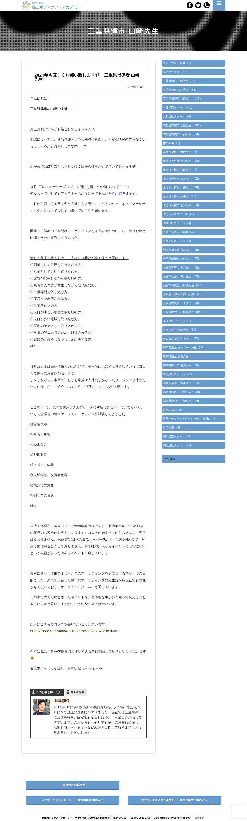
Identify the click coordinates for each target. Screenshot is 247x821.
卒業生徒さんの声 (174, 241)
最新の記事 (77, 692)
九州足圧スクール (174, 116)
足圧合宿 (168, 427)
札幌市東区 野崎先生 (175, 330)
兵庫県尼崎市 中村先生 (177, 152)
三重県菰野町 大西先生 (177, 98)
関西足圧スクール (174, 445)
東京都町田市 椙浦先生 (177, 365)
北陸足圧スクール (174, 223)
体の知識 (168, 143)
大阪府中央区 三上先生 (177, 303)
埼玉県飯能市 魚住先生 (177, 258)
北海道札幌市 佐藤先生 (177, 187)
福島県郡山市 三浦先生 (177, 401)
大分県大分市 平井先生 (177, 276)
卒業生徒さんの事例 (175, 232)
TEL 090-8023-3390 (139, 817)
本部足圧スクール (174, 321)
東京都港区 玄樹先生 (175, 356)
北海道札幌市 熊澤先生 (177, 205)
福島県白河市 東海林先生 (178, 392)
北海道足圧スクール (175, 214)
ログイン (199, 817)
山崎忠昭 (61, 700)
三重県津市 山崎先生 (175, 81)
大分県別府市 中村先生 (177, 267)
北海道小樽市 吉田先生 (177, 170)
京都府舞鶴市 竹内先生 (177, 134)
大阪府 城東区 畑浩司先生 (179, 294)
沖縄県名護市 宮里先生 (177, 383)
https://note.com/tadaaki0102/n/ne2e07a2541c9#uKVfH (74, 631)
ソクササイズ (171, 72)
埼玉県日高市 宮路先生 (177, 250)
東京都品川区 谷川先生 (177, 339)
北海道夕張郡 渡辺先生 (177, 161)
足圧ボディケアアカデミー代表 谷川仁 (187, 418)
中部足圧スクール (174, 107)
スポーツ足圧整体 (174, 63)
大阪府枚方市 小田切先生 (178, 312)
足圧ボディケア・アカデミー (57, 817)
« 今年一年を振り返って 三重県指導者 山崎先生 (72, 800)
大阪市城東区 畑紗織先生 (178, 285)
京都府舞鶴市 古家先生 (177, 125)
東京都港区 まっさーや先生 (180, 347)
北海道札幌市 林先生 (175, 196)
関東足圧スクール (174, 436)
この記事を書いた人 (48, 692)
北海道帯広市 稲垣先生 (177, 179)
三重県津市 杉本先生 (175, 90)
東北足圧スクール (174, 374)
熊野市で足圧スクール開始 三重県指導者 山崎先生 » (174, 800)
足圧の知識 (170, 410)
